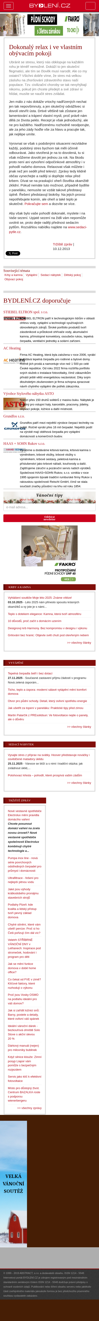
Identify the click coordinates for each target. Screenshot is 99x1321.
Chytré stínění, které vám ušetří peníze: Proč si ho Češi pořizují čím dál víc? (24, 929)
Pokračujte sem (36, 204)
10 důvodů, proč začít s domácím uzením (34, 621)
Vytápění (31, 275)
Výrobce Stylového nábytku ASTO (28, 394)
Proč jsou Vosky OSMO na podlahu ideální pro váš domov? (23, 999)
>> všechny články (79, 642)
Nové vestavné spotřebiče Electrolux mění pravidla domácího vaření (25, 815)
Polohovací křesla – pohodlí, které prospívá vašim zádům (45, 775)
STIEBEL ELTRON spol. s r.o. (25, 312)
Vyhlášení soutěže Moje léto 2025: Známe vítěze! (40, 597)
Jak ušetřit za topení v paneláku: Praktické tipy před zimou (45, 708)
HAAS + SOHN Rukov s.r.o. (24, 443)
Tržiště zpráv (62, 244)
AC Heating (12, 348)
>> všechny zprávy (29, 1108)
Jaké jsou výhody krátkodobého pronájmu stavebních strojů (23, 893)
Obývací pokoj (13, 279)
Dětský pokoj (72, 275)
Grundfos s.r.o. (14, 416)
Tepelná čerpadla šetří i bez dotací (30, 673)
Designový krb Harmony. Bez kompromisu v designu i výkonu (47, 628)
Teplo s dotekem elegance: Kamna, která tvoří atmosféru (44, 614)
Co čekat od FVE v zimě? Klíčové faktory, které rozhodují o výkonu (24, 983)
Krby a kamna (13, 275)
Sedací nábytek (50, 275)
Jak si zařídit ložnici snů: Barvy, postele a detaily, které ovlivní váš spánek (23, 1014)
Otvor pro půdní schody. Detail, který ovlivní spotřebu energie (47, 701)
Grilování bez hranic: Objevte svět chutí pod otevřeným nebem (48, 635)
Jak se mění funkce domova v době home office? (22, 968)
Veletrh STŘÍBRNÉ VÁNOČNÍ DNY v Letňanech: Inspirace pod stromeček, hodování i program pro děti (24, 948)
